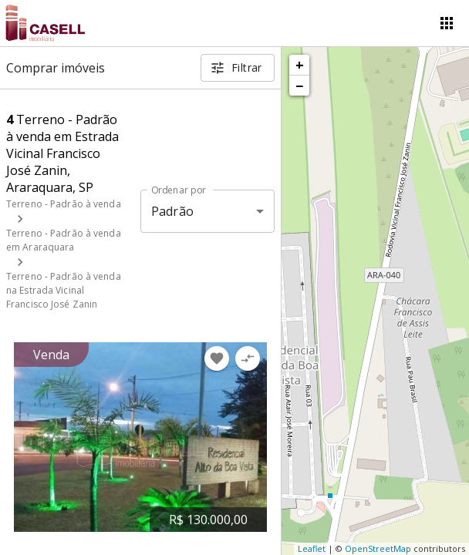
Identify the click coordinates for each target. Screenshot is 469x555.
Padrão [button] (172, 211)
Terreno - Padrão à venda (63, 203)
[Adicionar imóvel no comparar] (247, 358)
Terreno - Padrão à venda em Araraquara (63, 240)
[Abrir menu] (446, 23)
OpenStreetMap (378, 548)
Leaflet (312, 548)
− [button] (299, 85)
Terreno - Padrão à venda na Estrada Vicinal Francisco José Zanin (63, 290)
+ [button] (299, 65)
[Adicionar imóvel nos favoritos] (216, 358)
